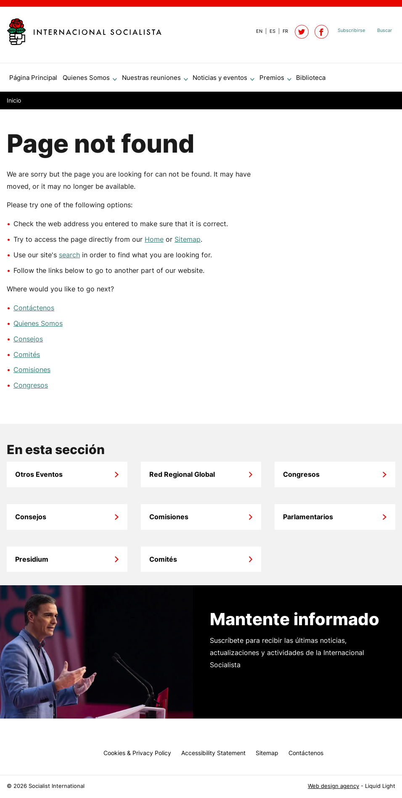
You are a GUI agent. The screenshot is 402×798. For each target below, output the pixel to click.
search (69, 258)
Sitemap (188, 242)
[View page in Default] (255, 31)
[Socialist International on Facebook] (321, 31)
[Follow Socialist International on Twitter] (301, 31)
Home (154, 242)
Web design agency (333, 786)
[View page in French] (281, 31)
